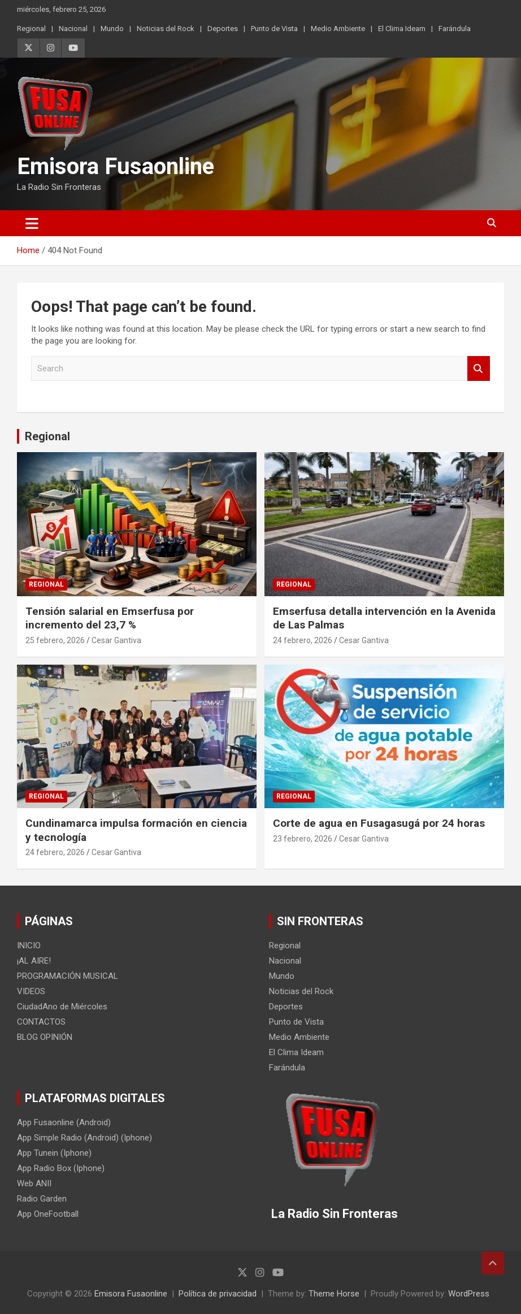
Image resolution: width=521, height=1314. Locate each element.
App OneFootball (48, 1214)
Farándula (454, 28)
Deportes (222, 28)
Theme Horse (334, 1294)
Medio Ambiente (338, 28)
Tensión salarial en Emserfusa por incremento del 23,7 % (109, 618)
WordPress (468, 1294)
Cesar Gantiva (116, 640)
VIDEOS (31, 991)
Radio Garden (42, 1199)
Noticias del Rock (165, 28)
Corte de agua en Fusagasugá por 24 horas (379, 823)
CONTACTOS (41, 1022)
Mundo (112, 28)
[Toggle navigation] (32, 223)
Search (478, 368)
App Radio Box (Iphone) (61, 1168)
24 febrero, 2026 (302, 640)
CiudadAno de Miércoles (62, 1006)
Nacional (73, 28)
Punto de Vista (274, 28)
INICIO (29, 945)
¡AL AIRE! (34, 961)
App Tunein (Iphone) (54, 1153)
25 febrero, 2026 (55, 640)
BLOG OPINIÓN (44, 1037)
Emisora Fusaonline (115, 166)
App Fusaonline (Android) (64, 1122)
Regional (31, 28)
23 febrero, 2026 (302, 838)
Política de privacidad (218, 1294)
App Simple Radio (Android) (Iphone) (84, 1138)
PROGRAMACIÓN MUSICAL (67, 976)
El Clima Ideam (402, 28)
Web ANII (34, 1183)
